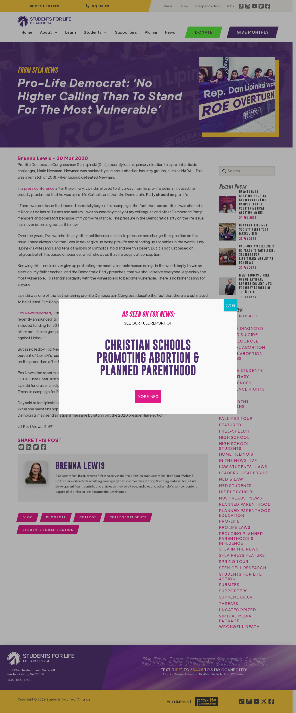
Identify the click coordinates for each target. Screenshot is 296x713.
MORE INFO (148, 396)
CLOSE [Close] (230, 305)
